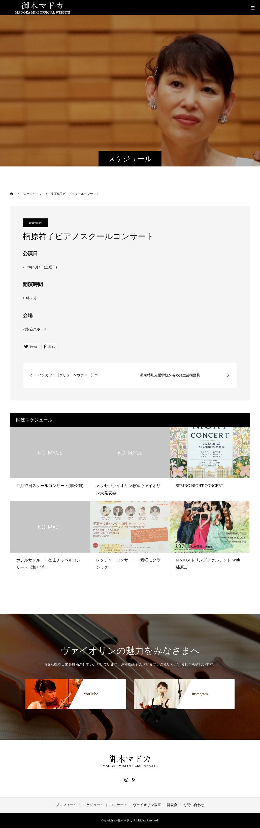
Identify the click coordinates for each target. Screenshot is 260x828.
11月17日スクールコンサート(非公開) (49, 485)
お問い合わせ (193, 805)
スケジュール (93, 805)
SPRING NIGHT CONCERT (199, 485)
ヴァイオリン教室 (147, 805)
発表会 (172, 805)
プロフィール (66, 805)
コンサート (118, 805)
